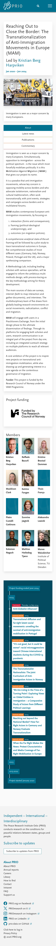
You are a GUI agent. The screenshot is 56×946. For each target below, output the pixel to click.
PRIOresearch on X (16, 908)
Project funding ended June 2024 (24, 588)
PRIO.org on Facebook (18, 903)
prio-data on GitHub (17, 923)
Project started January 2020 (21, 781)
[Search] (38, 6)
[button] (50, 6)
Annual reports (11, 870)
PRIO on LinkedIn (15, 918)
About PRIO (10, 866)
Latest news (28, 134)
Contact (7, 884)
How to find (10, 881)
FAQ (6, 891)
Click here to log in (13, 930)
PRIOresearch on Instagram (20, 913)
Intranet (8, 888)
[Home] (13, 6)
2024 (11, 598)
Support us (9, 895)
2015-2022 (13, 771)
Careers (7, 873)
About (28, 128)
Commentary (28, 146)
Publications (28, 140)
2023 (11, 762)
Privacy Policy (10, 933)
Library (7, 877)
